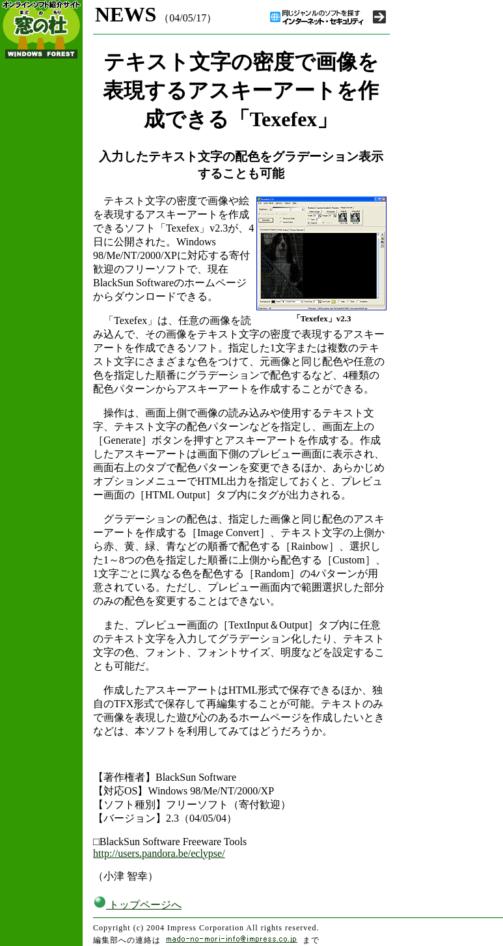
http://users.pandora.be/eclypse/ (159, 853)
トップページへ (137, 904)
